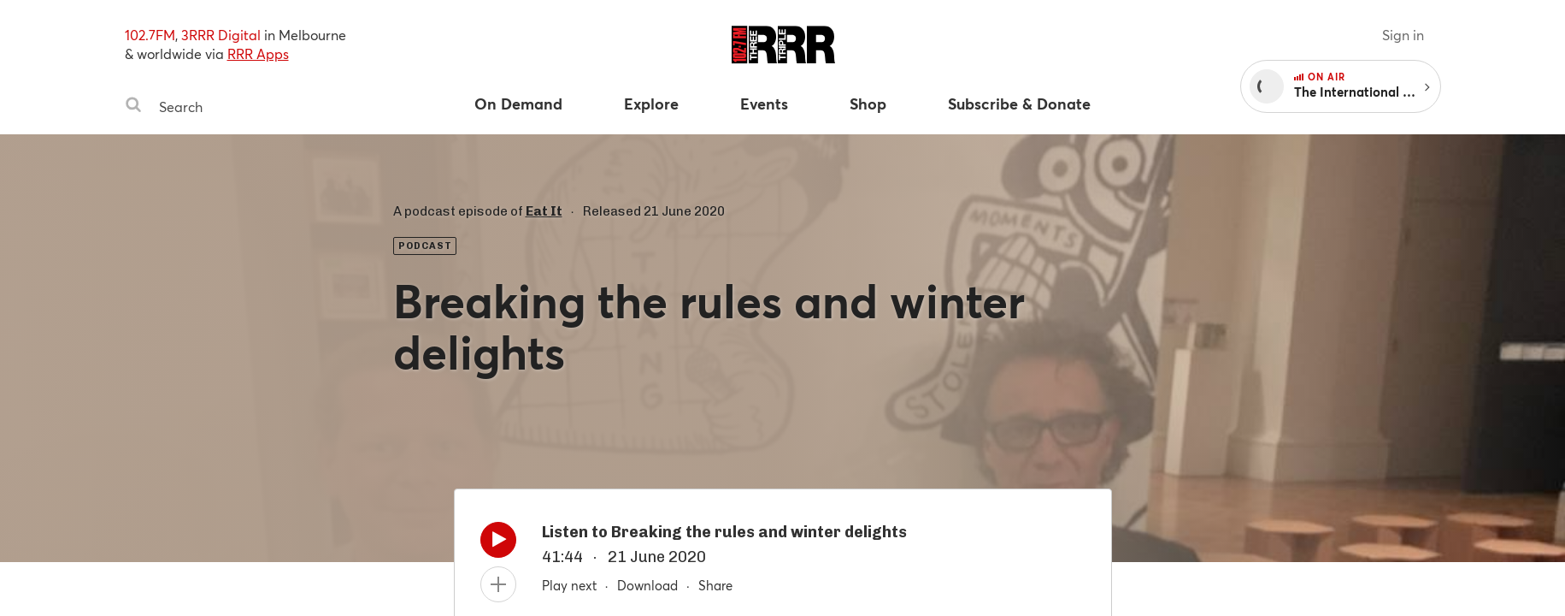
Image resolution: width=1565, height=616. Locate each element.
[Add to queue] (498, 584)
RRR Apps (258, 53)
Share (715, 585)
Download (647, 585)
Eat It (544, 211)
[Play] (498, 544)
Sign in (1403, 35)
